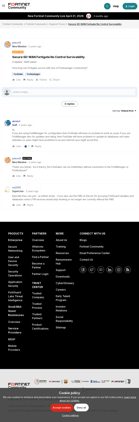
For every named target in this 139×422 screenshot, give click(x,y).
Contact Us (86, 259)
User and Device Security (13, 261)
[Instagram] (118, 269)
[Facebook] (83, 269)
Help (116, 6)
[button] (4, 6)
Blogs (83, 240)
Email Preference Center (95, 253)
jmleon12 (16, 42)
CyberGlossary (65, 283)
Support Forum (57, 24)
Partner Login (40, 274)
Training (61, 246)
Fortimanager (33, 74)
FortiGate (18, 74)
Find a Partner (40, 257)
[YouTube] (101, 269)
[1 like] (28, 146)
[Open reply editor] (69, 92)
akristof (16, 121)
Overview (14, 322)
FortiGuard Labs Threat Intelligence (15, 296)
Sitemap (61, 327)
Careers (61, 289)
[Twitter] (92, 269)
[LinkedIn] (109, 269)
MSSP (11, 339)
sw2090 (16, 187)
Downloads (63, 276)
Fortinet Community (13, 24)
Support (61, 270)
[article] (69, 134)
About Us (61, 240)
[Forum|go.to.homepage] (19, 6)
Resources (62, 253)
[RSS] (127, 269)
